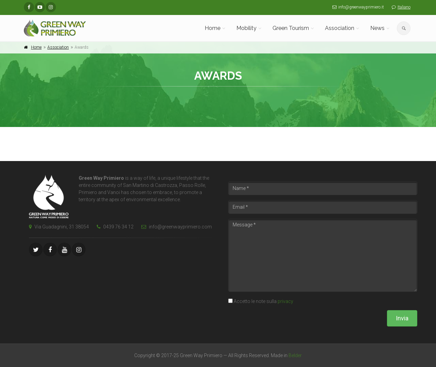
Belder (295, 355)
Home (36, 47)
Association (58, 47)
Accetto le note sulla (263, 301)
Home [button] (212, 28)
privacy (285, 301)
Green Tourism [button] (290, 28)
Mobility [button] (246, 28)
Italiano (404, 7)
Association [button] (339, 28)
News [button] (377, 28)
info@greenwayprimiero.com (175, 226)
